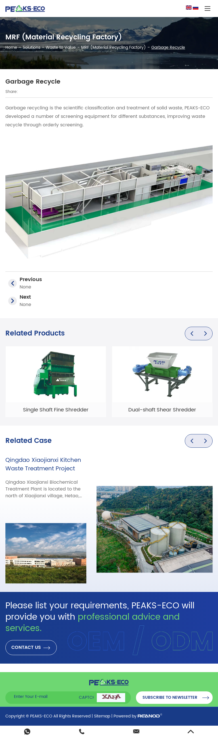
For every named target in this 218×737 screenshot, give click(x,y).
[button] (192, 333)
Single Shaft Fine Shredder (56, 410)
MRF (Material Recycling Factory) (113, 47)
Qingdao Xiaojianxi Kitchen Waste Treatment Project (43, 464)
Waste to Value (61, 47)
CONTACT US (31, 647)
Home (11, 47)
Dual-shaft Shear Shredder (162, 410)
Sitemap (102, 716)
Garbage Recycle (168, 47)
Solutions (31, 47)
